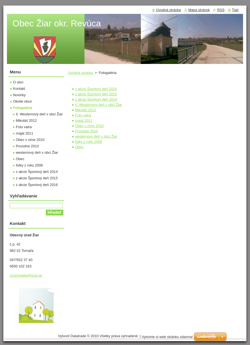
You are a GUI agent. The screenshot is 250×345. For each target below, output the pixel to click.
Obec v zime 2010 (89, 126)
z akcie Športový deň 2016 (96, 89)
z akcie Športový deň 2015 (96, 94)
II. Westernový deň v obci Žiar (98, 105)
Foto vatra (83, 115)
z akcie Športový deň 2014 (96, 99)
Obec (79, 147)
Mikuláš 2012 (85, 110)
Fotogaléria (22, 108)
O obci (18, 82)
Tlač (235, 10)
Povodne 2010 (86, 131)
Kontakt (19, 88)
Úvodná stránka (80, 73)
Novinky (19, 95)
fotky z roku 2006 (88, 142)
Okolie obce (22, 101)
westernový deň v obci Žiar (96, 136)
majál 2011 (83, 120)
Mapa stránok (199, 10)
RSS (220, 10)
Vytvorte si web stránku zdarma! (167, 337)
